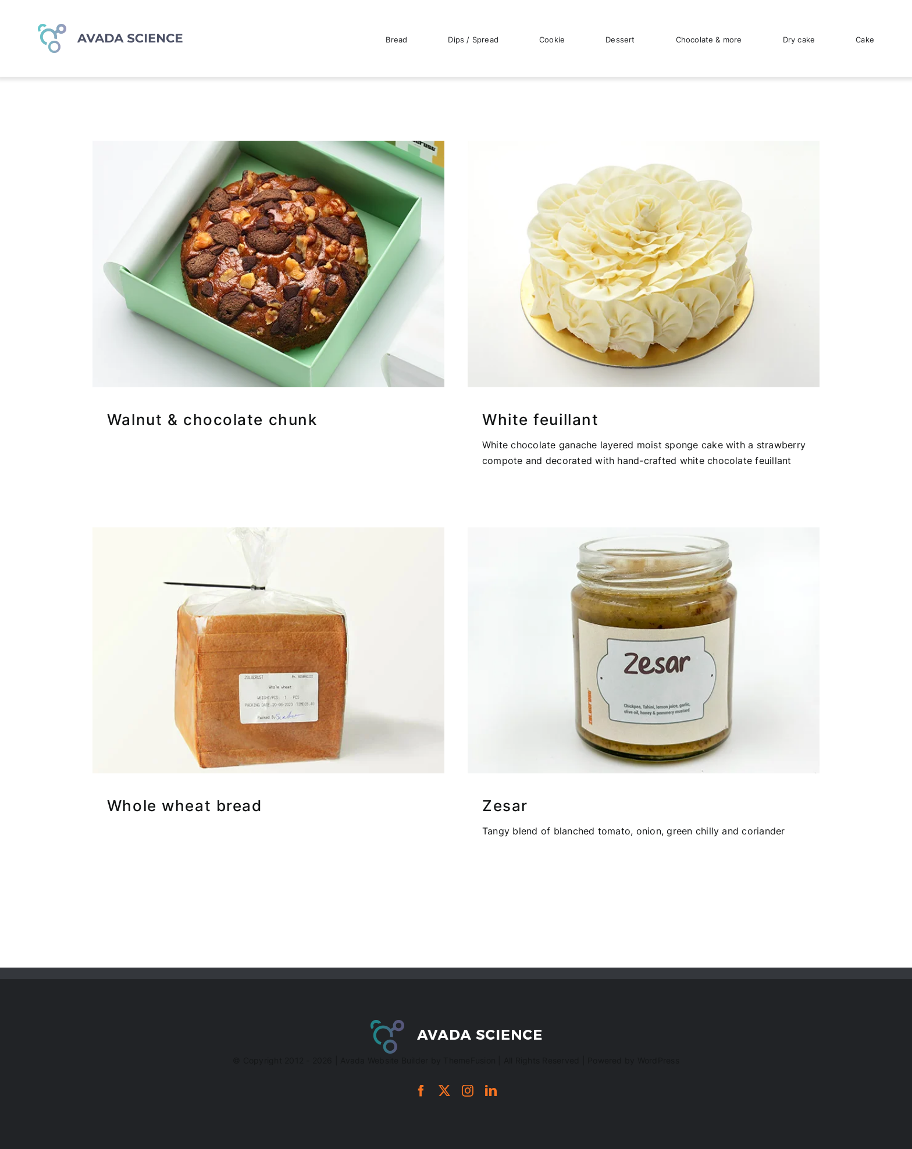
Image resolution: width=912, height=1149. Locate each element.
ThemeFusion (469, 1060)
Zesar (505, 806)
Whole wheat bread (184, 806)
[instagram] (467, 1091)
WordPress (658, 1060)
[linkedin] (491, 1091)
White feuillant (540, 420)
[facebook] (421, 1091)
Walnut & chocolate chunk (212, 420)
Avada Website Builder (384, 1060)
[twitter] (444, 1091)
